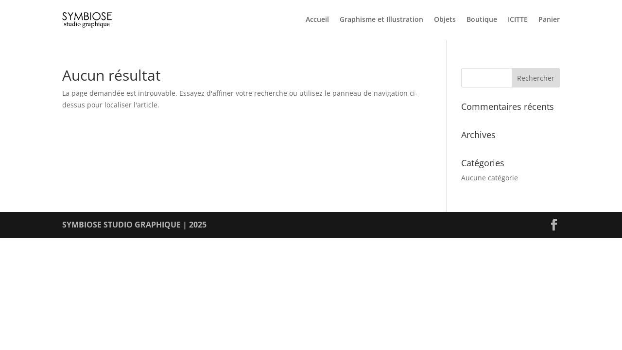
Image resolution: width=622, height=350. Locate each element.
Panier (549, 20)
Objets (445, 20)
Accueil (317, 20)
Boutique (481, 20)
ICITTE (518, 20)
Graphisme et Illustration (381, 20)
